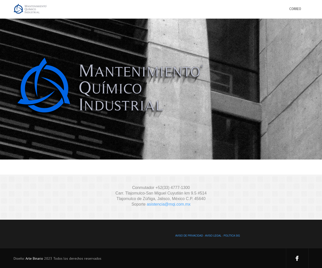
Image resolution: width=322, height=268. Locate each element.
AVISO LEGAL (213, 235)
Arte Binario (34, 258)
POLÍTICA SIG (232, 235)
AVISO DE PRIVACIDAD (189, 235)
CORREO (295, 9)
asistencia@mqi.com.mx (169, 204)
